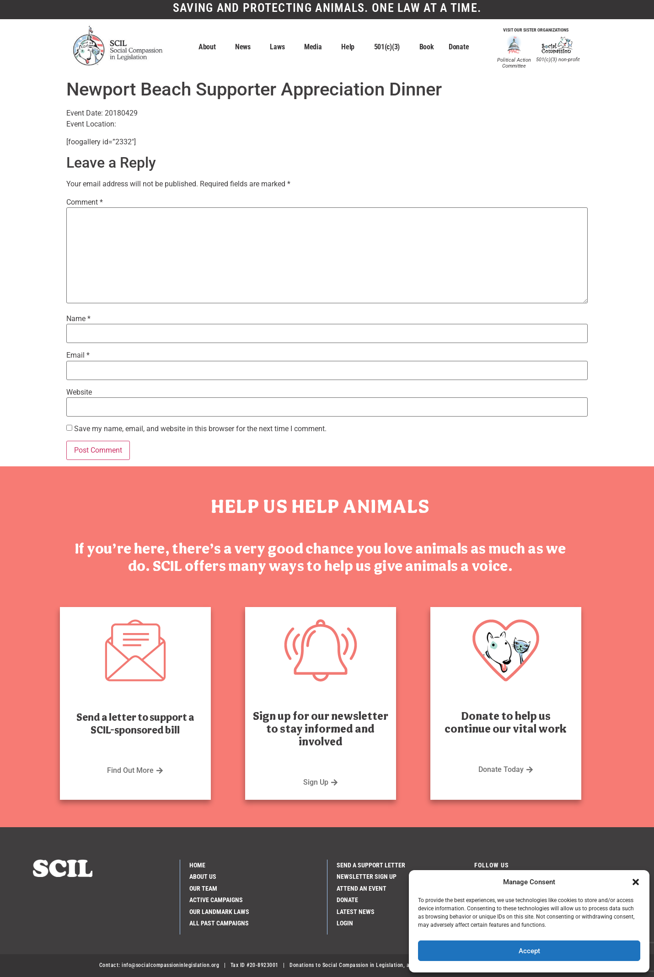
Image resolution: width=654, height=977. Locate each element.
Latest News (356, 911)
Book (426, 46)
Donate (461, 47)
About (209, 47)
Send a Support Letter (371, 865)
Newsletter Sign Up (367, 876)
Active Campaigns (216, 899)
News (245, 47)
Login (345, 923)
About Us (202, 876)
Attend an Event (361, 888)
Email (78, 355)
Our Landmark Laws (219, 911)
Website (79, 392)
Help (350, 47)
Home (197, 865)
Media (315, 47)
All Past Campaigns (219, 923)
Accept (529, 951)
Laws (279, 47)
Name (78, 318)
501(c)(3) (389, 47)
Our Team (203, 888)
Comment (84, 202)
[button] (635, 882)
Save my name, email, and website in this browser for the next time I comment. (200, 429)
